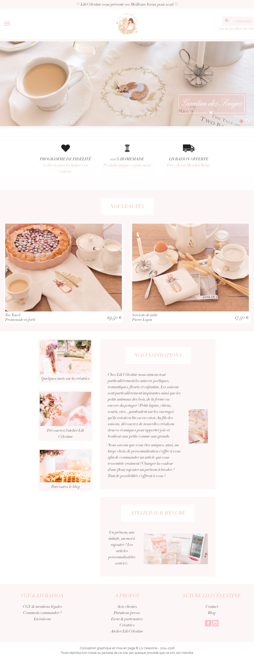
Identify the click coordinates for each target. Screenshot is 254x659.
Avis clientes (127, 606)
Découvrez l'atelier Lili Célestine (65, 422)
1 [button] (241, 121)
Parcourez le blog (65, 476)
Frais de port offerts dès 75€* (236, 28)
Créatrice (127, 625)
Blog (212, 613)
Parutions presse (127, 613)
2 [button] (247, 121)
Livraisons (42, 619)
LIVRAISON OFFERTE (189, 162)
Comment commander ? (42, 613)
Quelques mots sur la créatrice (65, 367)
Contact (212, 606)
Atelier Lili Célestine (127, 631)
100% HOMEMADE (127, 162)
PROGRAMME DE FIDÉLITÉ (65, 165)
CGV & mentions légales (42, 606)
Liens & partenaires (127, 619)
